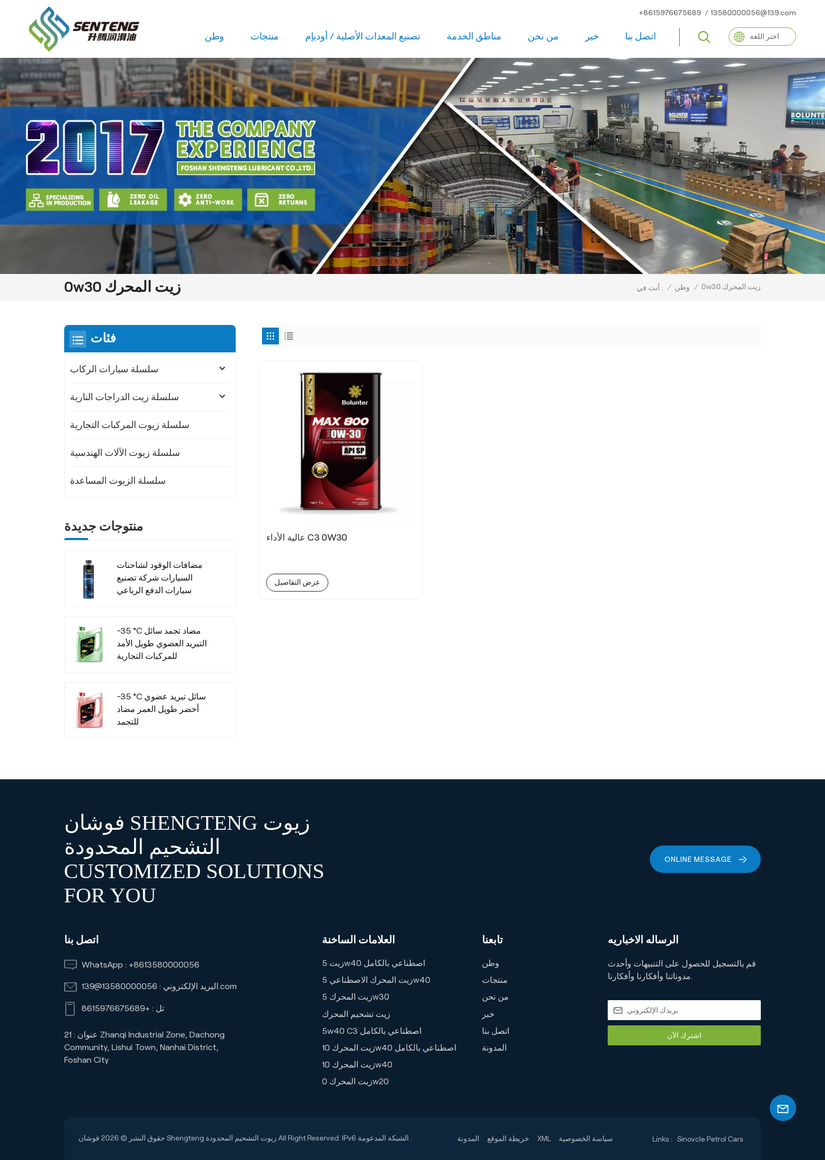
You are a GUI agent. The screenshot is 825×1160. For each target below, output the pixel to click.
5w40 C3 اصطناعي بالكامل (371, 1030)
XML (544, 1138)
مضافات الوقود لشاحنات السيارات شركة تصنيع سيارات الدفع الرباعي (160, 578)
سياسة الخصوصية (586, 1138)
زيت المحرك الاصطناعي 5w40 (376, 979)
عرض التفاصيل (298, 538)
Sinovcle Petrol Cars (710, 1139)
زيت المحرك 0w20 (355, 1081)
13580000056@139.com (753, 12)
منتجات (264, 36)
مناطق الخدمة (474, 36)
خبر (592, 36)
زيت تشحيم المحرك (356, 1014)
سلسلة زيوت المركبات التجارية (129, 425)
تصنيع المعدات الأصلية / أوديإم (362, 36)
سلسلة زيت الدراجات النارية (124, 397)
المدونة (494, 1047)
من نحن (543, 36)
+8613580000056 (164, 964)
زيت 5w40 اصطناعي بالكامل (373, 963)
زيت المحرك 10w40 (357, 1064)
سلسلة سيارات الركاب (114, 369)
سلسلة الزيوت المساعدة (118, 480)
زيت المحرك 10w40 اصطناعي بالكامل (389, 1047)
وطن (214, 36)
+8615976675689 (670, 12)
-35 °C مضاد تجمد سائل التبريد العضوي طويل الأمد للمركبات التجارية (162, 643)
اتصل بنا (640, 36)
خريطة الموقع (508, 1138)
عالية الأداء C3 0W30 (309, 492)
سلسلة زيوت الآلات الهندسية (125, 452)
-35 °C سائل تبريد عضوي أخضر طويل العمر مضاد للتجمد (161, 709)
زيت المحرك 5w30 (355, 996)
